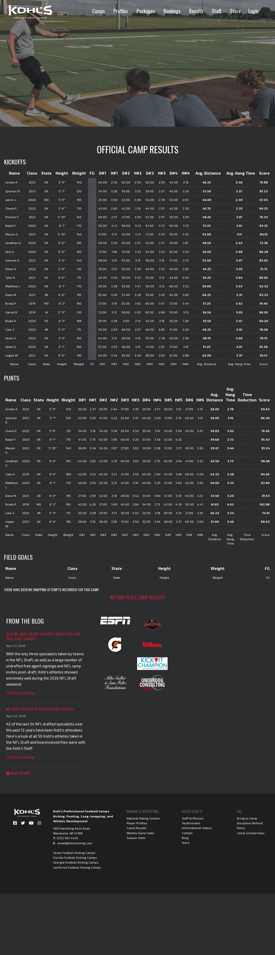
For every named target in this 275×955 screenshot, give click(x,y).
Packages (146, 11)
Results (196, 11)
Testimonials (191, 823)
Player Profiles (137, 823)
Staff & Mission (193, 818)
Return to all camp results (137, 597)
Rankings (172, 11)
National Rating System (143, 818)
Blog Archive (18, 773)
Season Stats (136, 837)
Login (253, 11)
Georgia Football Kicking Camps (76, 862)
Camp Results (137, 828)
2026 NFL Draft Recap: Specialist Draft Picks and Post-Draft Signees (43, 636)
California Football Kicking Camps (77, 867)
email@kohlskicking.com (74, 843)
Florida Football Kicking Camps (75, 857)
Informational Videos (197, 828)
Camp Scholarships (251, 833)
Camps (98, 11)
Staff (216, 11)
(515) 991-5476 (67, 838)
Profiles (121, 11)
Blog (185, 837)
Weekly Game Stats (140, 833)
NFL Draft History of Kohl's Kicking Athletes (40, 708)
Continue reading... (21, 692)
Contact (187, 833)
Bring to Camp (247, 818)
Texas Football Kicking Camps (74, 852)
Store (235, 11)
